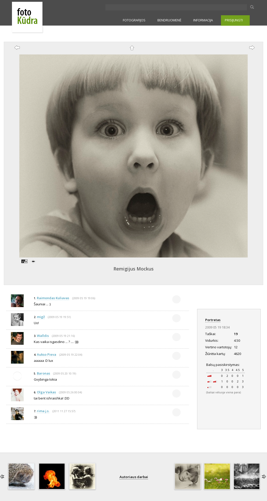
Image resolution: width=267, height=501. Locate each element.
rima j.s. (43, 411)
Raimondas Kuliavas (53, 298)
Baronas (43, 373)
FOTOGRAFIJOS (134, 20)
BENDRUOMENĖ (169, 20)
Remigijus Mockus (133, 269)
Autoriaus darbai (134, 477)
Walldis (43, 335)
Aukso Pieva (46, 354)
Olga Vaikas (46, 392)
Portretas (212, 320)
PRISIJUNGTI (234, 20)
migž (41, 316)
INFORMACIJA (203, 20)
